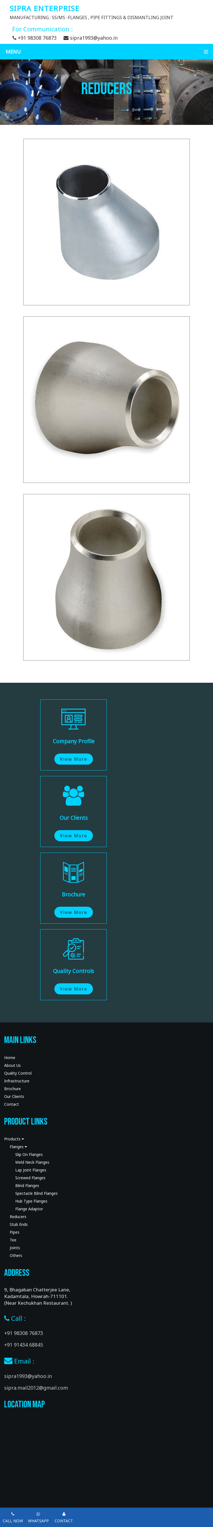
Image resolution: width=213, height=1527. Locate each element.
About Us (12, 1065)
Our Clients (14, 1096)
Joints (15, 1247)
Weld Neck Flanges (32, 1162)
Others (16, 1255)
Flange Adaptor (29, 1208)
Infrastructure (16, 1080)
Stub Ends (19, 1224)
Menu (109, 51)
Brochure (12, 1088)
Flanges (18, 1146)
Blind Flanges (27, 1185)
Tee (13, 1240)
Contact (11, 1104)
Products (14, 1139)
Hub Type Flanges (31, 1201)
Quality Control (18, 1073)
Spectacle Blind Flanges (36, 1193)
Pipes (14, 1232)
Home (9, 1057)
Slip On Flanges (29, 1154)
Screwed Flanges (30, 1177)
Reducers (18, 1216)
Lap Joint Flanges (30, 1170)
